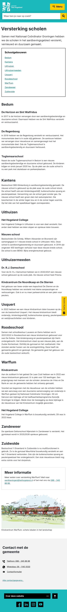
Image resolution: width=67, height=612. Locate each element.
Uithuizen (9, 66)
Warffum (9, 83)
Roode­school (11, 79)
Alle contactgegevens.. (13, 580)
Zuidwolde (10, 91)
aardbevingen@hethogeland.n (18, 480)
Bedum (8, 57)
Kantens (9, 62)
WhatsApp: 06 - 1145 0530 (18, 567)
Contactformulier (14, 572)
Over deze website (15, 596)
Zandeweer (10, 87)
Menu (59, 6)
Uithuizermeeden (13, 70)
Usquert (9, 74)
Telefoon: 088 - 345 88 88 (18, 561)
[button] (63, 16)
